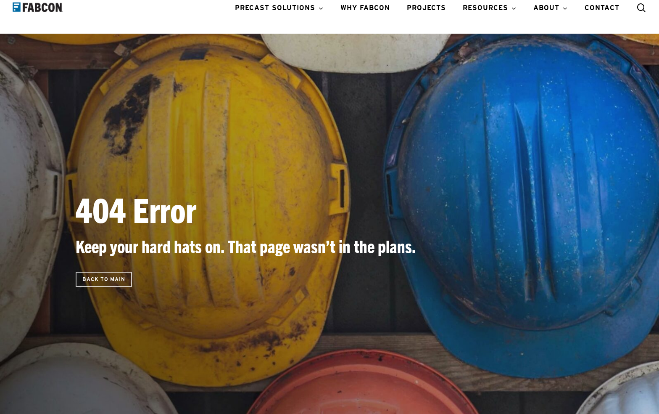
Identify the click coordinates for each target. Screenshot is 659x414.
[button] (104, 279)
